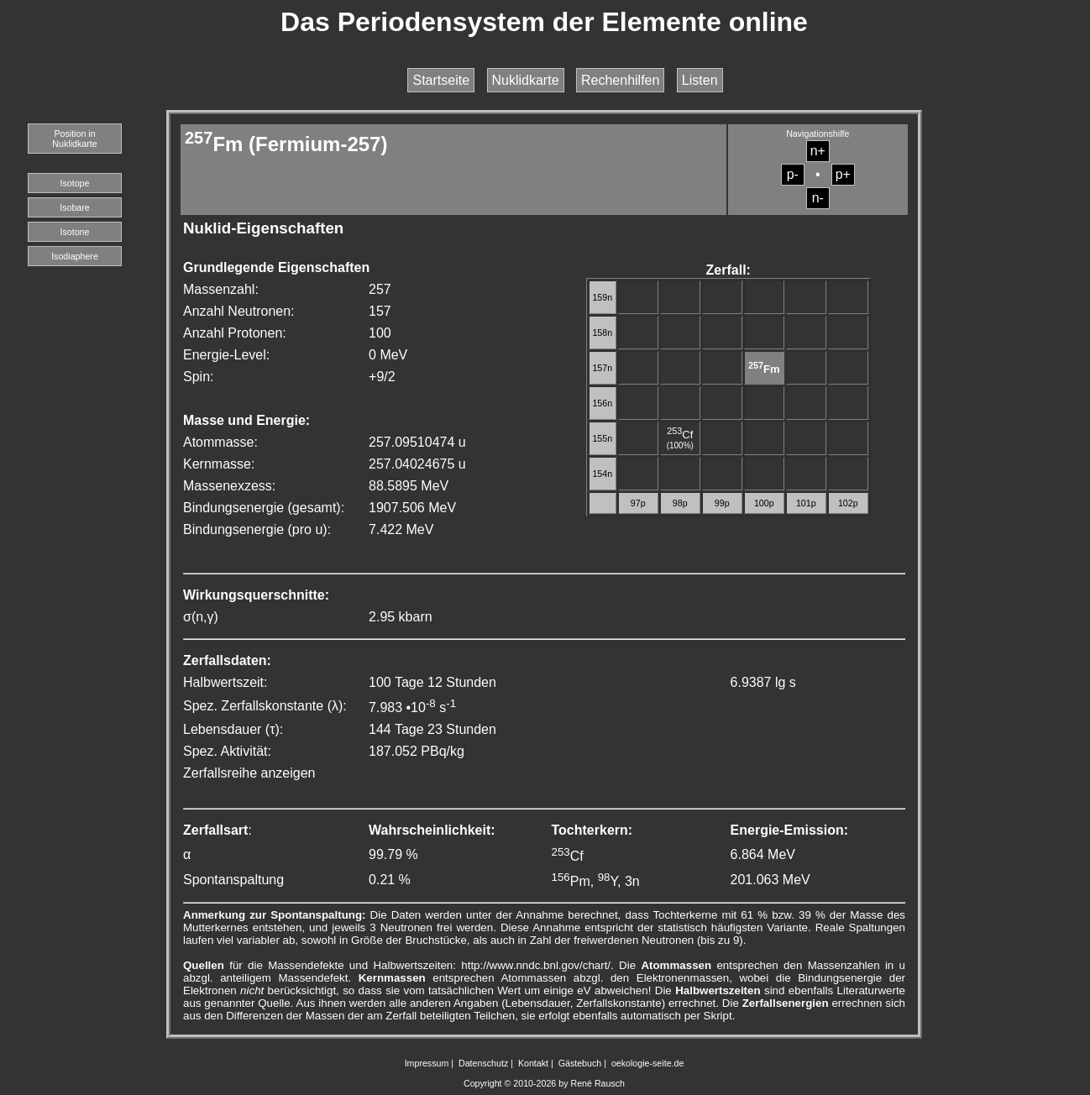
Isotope (75, 183)
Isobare (75, 207)
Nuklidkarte (525, 80)
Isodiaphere (74, 256)
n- (818, 198)
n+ (817, 151)
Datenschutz (483, 1063)
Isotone (75, 232)
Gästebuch (580, 1063)
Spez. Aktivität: (227, 751)
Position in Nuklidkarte (74, 138)
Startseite (440, 80)
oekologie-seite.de (647, 1063)
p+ (843, 174)
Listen (700, 80)
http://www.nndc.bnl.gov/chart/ (536, 965)
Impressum (427, 1063)
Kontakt (533, 1063)
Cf (680, 434)
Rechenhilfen (620, 80)
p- (793, 174)
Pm (571, 881)
